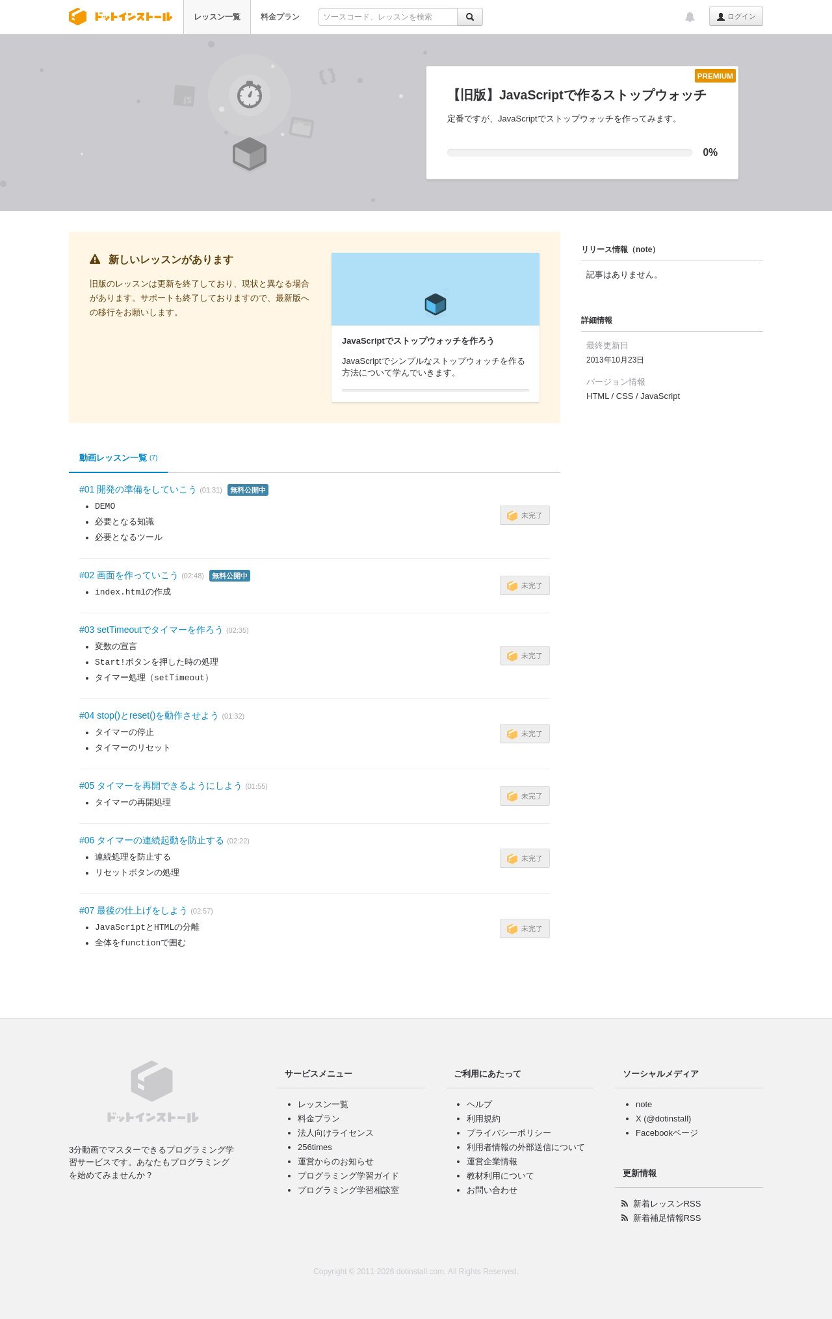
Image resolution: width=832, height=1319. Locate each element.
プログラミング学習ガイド (348, 1176)
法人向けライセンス (336, 1133)
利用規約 (483, 1118)
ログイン (736, 16)
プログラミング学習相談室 (348, 1190)
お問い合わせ (492, 1190)
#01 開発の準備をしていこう (138, 489)
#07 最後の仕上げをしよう (133, 910)
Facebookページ (667, 1133)
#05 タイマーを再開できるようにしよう (160, 785)
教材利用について (500, 1176)
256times (315, 1147)
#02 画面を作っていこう (129, 575)
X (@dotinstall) (663, 1118)
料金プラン (280, 16)
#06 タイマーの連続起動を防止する (151, 840)
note (644, 1104)
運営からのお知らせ (336, 1161)
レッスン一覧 (217, 16)
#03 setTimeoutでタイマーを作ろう (151, 629)
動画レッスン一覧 (118, 458)
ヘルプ (479, 1104)
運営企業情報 (492, 1161)
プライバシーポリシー (509, 1133)
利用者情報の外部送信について (526, 1147)
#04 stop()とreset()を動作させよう (149, 715)
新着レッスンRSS (667, 1204)
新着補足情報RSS (667, 1218)
